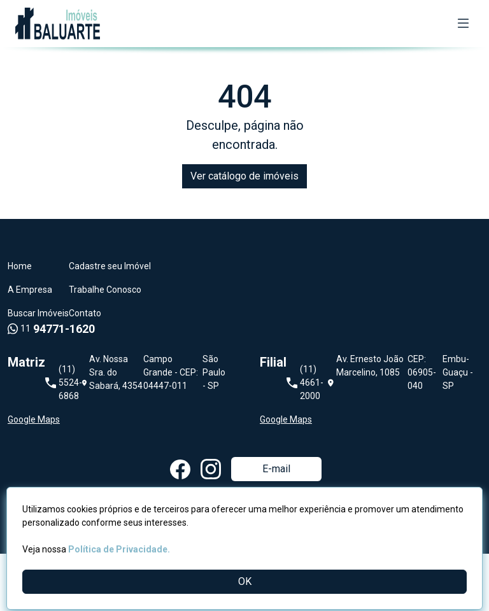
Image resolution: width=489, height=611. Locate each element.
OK (245, 581)
